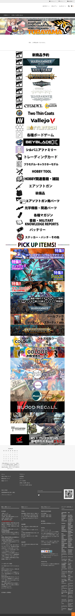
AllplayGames (63, 515)
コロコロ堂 (63, 567)
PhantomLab (70, 535)
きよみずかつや (64, 559)
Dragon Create (64, 520)
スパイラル (63, 575)
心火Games (63, 565)
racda (62, 536)
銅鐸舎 (69, 579)
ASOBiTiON (63, 516)
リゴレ (62, 603)
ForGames (63, 523)
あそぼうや (70, 552)
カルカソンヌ (70, 556)
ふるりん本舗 (70, 590)
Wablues (63, 549)
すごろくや (70, 572)
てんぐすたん (63, 579)
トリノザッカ (70, 580)
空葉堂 (69, 575)
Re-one (69, 536)
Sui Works (70, 543)
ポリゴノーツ (63, 595)
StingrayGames (64, 543)
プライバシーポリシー (6, 494)
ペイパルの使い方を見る (46, 544)
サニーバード (70, 568)
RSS (2, 490)
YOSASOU (70, 551)
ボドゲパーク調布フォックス (70, 593)
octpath (69, 533)
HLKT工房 (63, 525)
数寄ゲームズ (70, 571)
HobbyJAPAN (70, 525)
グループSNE (63, 560)
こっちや (69, 565)
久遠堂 (69, 559)
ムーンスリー (70, 599)
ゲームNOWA (63, 563)
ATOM (5, 490)
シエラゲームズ (64, 571)
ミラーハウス (63, 599)
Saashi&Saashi (64, 539)
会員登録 (70, 1)
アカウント (52, 1)
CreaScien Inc (70, 519)
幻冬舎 (69, 564)
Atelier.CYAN (70, 516)
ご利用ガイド (6, 15)
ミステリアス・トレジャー (70, 596)
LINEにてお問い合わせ (17, 15)
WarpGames (70, 549)
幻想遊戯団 (63, 564)
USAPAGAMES (71, 547)
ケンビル (69, 563)
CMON (62, 519)
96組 (69, 512)
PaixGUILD (63, 535)
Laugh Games (70, 529)
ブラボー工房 (63, 590)
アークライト (63, 552)
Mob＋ (62, 533)
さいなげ (69, 567)
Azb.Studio (63, 517)
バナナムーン (63, 583)
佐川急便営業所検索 (5, 530)
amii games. (70, 515)
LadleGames (63, 529)
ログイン (62, 1)
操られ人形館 (63, 576)
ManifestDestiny (64, 531)
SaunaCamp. (70, 539)
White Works (63, 551)
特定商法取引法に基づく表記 (8, 492)
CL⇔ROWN (70, 517)
